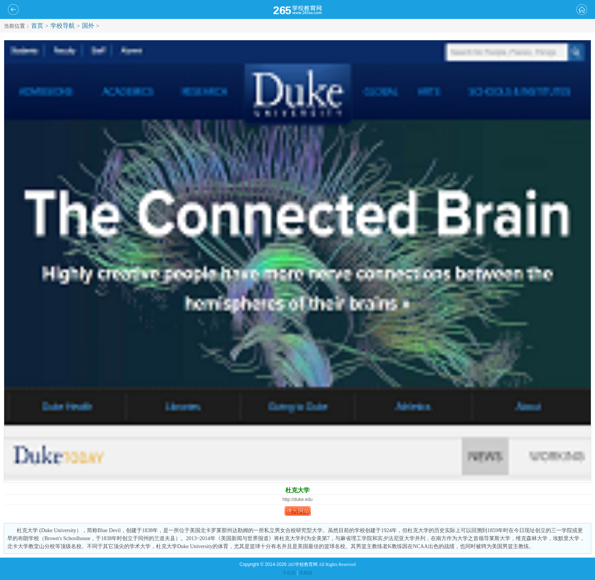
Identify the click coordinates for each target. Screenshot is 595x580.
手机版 (289, 572)
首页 (37, 25)
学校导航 (62, 25)
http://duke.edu (297, 499)
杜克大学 (297, 490)
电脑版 (306, 572)
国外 (88, 25)
